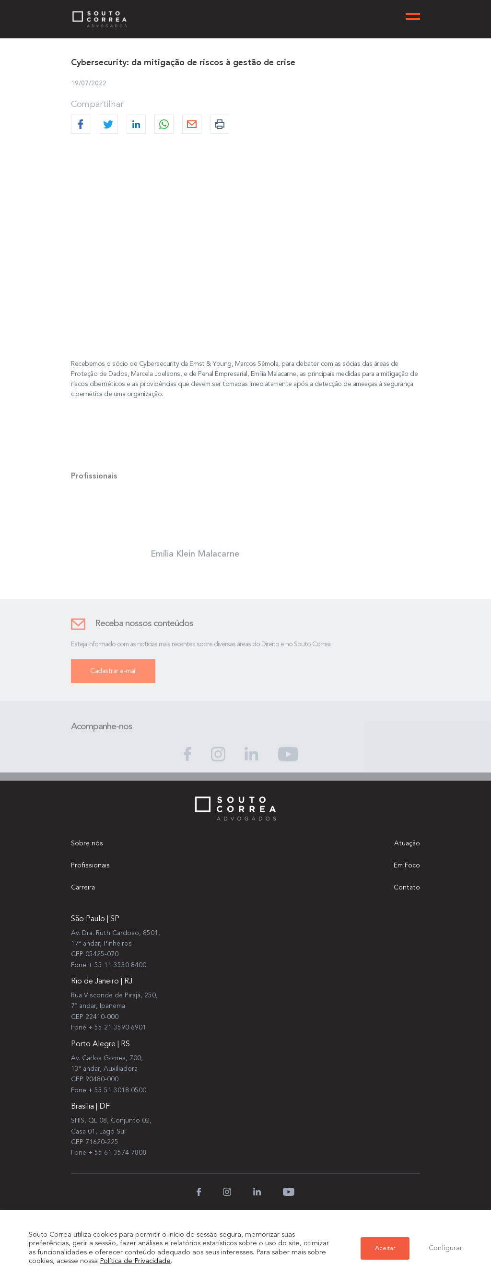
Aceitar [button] (385, 1248)
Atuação (407, 843)
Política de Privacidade (135, 1261)
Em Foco (407, 865)
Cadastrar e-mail (113, 677)
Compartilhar (97, 104)
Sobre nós (87, 843)
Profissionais (90, 865)
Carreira (83, 887)
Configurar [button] (445, 1248)
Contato (407, 887)
